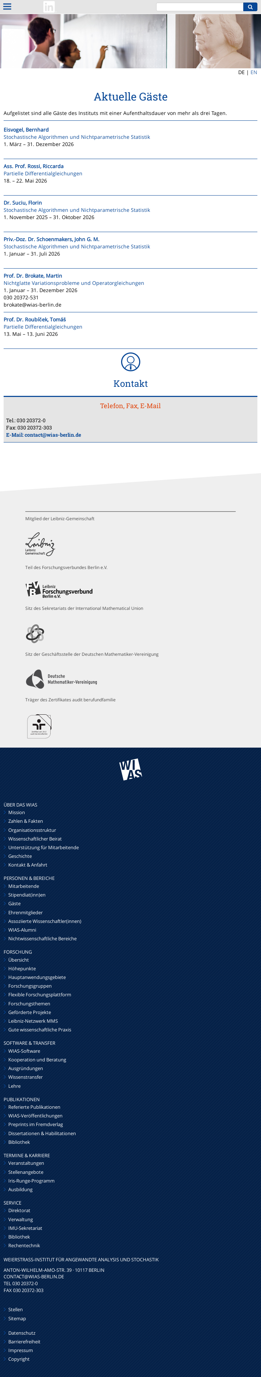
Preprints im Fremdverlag (35, 1124)
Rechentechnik (24, 1245)
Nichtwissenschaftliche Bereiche (42, 938)
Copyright (19, 1359)
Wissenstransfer (25, 1077)
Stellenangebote (25, 1172)
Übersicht (18, 960)
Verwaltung (20, 1219)
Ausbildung (20, 1189)
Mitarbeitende (23, 886)
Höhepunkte (22, 968)
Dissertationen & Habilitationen (42, 1133)
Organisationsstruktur (32, 830)
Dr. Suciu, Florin (23, 202)
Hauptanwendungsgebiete (37, 977)
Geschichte (20, 856)
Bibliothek (19, 1142)
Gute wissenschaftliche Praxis (39, 1029)
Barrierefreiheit (24, 1341)
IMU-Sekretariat (25, 1228)
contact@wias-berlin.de (53, 434)
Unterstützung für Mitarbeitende (43, 847)
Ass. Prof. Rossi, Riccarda (34, 166)
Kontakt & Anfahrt (27, 864)
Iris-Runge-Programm (31, 1180)
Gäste (14, 903)
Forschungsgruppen (30, 986)
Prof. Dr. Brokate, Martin (33, 275)
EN (254, 72)
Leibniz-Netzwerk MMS (33, 1021)
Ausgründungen (25, 1068)
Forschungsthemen (29, 1003)
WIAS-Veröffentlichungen (35, 1115)
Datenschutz (21, 1333)
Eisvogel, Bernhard (26, 129)
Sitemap (17, 1318)
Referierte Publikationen (34, 1107)
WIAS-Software (24, 1051)
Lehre (14, 1086)
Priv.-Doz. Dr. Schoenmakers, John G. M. (51, 239)
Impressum (20, 1350)
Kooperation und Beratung (37, 1059)
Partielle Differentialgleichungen (43, 173)
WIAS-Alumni (22, 930)
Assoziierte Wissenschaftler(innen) (44, 921)
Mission (16, 812)
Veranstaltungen (26, 1163)
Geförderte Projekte (29, 1012)
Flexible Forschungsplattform (39, 994)
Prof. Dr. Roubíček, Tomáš (35, 319)
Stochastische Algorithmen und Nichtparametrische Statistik (77, 136)
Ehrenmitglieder (25, 912)
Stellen (15, 1309)
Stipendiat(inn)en (27, 894)
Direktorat (19, 1210)
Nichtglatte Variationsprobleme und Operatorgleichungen (74, 282)
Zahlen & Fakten (25, 821)
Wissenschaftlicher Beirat (35, 838)
